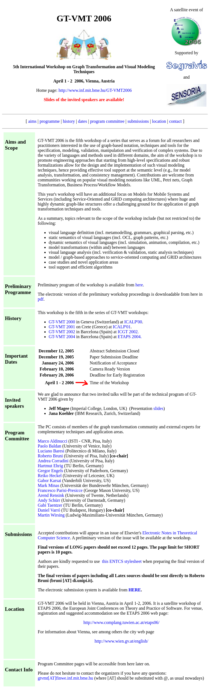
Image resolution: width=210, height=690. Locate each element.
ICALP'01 (122, 326)
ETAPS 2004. (130, 336)
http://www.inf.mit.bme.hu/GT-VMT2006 (95, 90)
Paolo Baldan (49, 446)
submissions (138, 121)
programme (50, 121)
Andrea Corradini (53, 460)
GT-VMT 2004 (62, 336)
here (139, 285)
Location (14, 609)
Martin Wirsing (51, 515)
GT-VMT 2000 (62, 322)
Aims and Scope (15, 145)
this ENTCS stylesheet (122, 561)
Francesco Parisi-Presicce (60, 490)
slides (158, 408)
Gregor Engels (50, 470)
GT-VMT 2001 (62, 326)
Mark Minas (48, 485)
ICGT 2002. (128, 331)
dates (82, 121)
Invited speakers (14, 403)
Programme (18, 292)
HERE (135, 590)
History (13, 318)
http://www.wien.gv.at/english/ (121, 641)
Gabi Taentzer (50, 505)
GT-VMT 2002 (62, 331)
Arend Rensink (51, 495)
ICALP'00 (133, 322)
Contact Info (19, 669)
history (69, 121)
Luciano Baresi (51, 451)
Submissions (18, 534)
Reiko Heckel (50, 475)
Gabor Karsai (49, 480)
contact (175, 121)
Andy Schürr (49, 500)
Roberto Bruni (50, 456)
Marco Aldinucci (52, 441)
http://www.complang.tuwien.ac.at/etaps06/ (121, 622)
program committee (107, 121)
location (159, 121)
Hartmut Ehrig (50, 465)
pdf (40, 299)
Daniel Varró (49, 510)
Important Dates (16, 359)
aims (32, 121)
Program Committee (17, 435)
